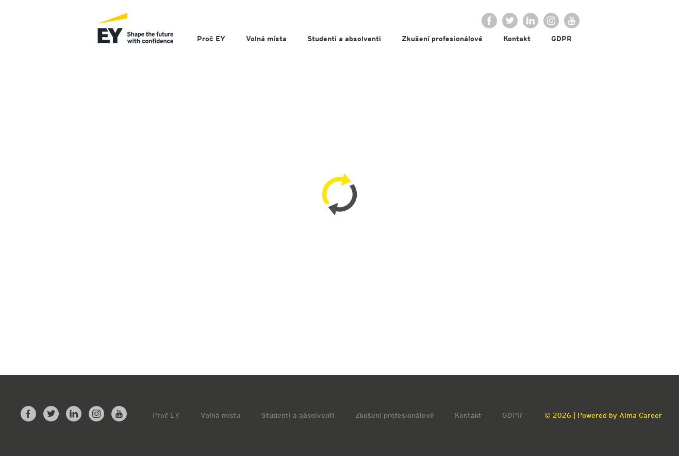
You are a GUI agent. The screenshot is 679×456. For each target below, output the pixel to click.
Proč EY (211, 39)
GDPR (561, 39)
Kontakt (517, 39)
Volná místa (266, 39)
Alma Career (640, 415)
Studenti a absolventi (344, 39)
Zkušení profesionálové (442, 39)
